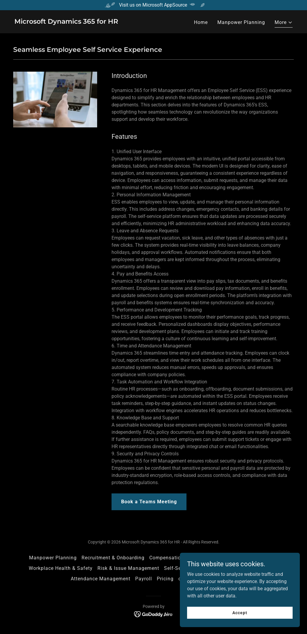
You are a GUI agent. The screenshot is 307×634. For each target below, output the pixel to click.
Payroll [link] (143, 579)
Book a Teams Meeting (149, 502)
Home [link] (201, 22)
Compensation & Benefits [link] (179, 558)
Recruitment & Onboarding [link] (113, 558)
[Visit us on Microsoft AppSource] (153, 5)
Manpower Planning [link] (241, 22)
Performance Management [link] (246, 558)
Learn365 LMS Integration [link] (247, 568)
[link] (66, 22)
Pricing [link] (165, 579)
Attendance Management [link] (100, 579)
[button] (284, 23)
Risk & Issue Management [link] (128, 568)
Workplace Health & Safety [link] (61, 568)
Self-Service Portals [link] (187, 568)
